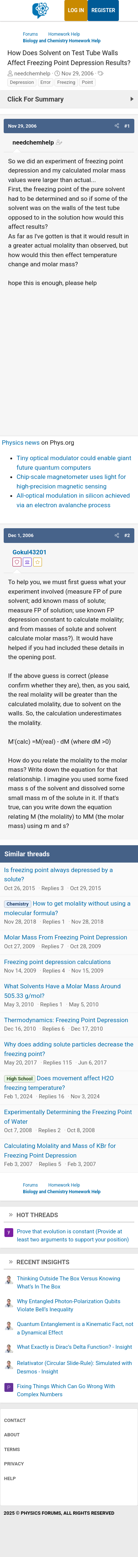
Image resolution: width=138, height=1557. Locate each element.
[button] (117, 126)
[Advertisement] (69, 358)
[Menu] (13, 11)
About (12, 1434)
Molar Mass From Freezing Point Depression (65, 937)
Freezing (66, 82)
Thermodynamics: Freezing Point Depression (66, 1020)
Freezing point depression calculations (57, 962)
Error (45, 82)
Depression (22, 82)
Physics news (21, 442)
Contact (15, 1420)
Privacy (14, 1464)
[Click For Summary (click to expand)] (69, 99)
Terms (12, 1449)
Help (10, 1478)
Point (87, 82)
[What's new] (126, 10)
